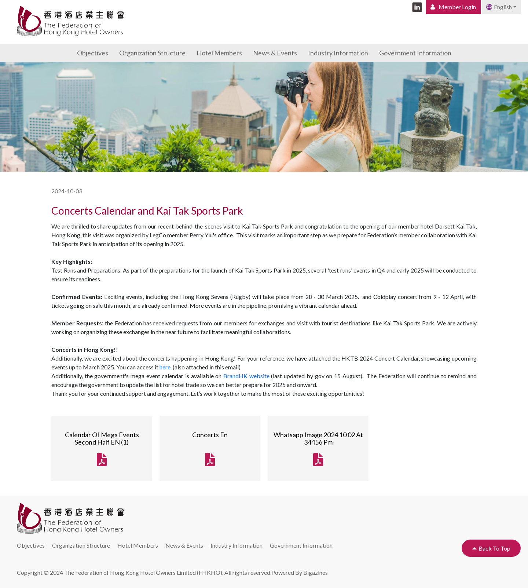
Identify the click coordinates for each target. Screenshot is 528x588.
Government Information (415, 53)
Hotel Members (219, 53)
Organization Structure (152, 53)
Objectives (92, 53)
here (165, 367)
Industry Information (338, 53)
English (499, 6)
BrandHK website (246, 375)
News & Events (275, 53)
